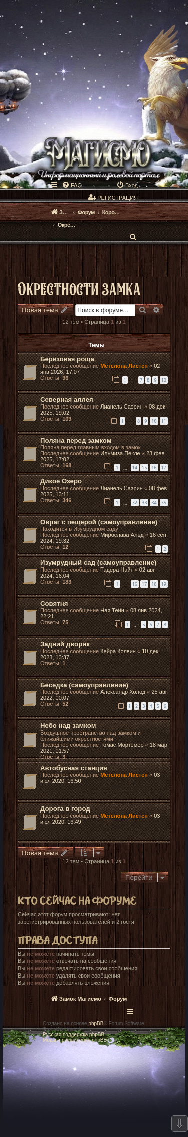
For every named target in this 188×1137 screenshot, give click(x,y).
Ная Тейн (112, 610)
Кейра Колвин (118, 651)
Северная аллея (66, 399)
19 (163, 584)
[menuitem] (72, 185)
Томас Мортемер (121, 745)
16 (153, 467)
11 (163, 421)
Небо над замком (68, 725)
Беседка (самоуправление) (84, 685)
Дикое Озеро (61, 481)
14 (134, 467)
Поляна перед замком (76, 440)
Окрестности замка (79, 288)
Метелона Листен (124, 366)
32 (134, 502)
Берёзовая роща (67, 359)
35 (163, 502)
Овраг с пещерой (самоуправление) (98, 522)
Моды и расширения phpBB (75, 1040)
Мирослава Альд (121, 535)
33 (144, 502)
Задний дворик (65, 644)
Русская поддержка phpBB (73, 1034)
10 (163, 380)
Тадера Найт (116, 569)
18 (153, 584)
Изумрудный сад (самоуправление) (98, 562)
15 (144, 467)
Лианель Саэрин (121, 406)
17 (163, 467)
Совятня (54, 603)
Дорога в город (65, 809)
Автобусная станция (73, 768)
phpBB (95, 1023)
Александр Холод (122, 692)
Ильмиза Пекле (120, 453)
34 (153, 502)
